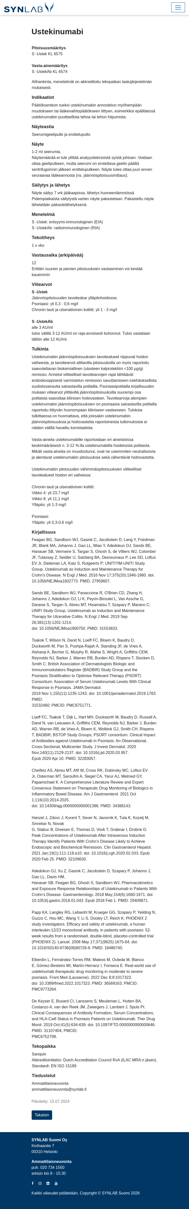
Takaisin (42, 1115)
